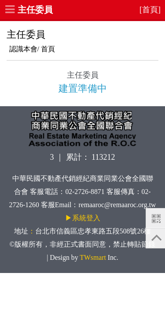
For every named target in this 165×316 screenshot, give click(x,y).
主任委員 (35, 9)
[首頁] (150, 9)
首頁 (48, 49)
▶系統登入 (82, 218)
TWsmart (93, 257)
